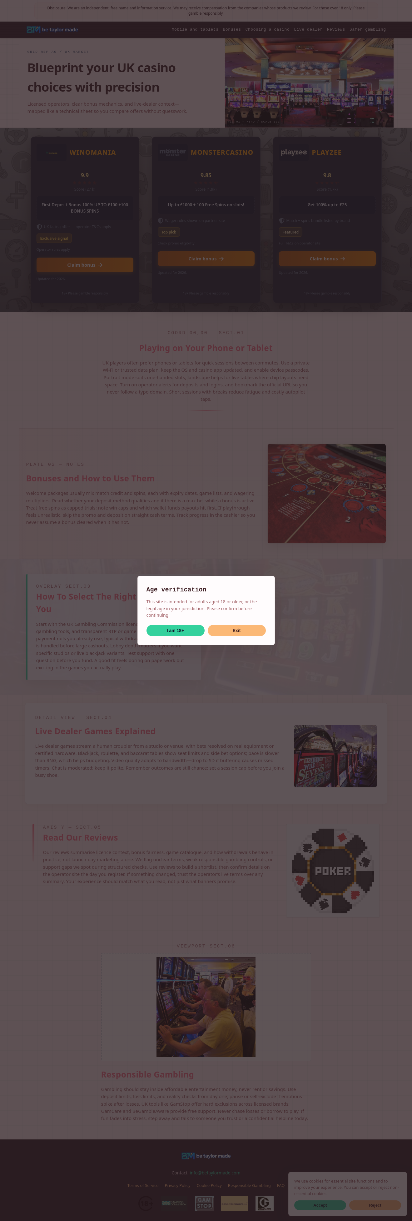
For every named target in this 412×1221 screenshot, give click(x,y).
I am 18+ (175, 630)
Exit (237, 630)
